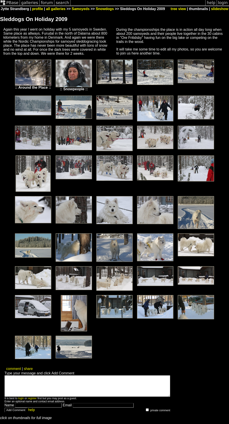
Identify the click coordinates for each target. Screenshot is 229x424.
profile (37, 9)
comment (13, 369)
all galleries (56, 9)
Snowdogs (105, 9)
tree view (178, 9)
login (21, 402)
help (31, 414)
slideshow (219, 9)
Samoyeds (81, 9)
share (28, 369)
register (32, 402)
